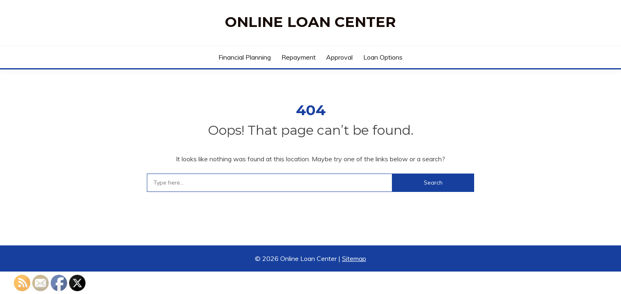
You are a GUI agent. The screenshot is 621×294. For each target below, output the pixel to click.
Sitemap (354, 258)
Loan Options (383, 57)
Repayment (298, 57)
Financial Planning (244, 57)
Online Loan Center (310, 22)
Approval (339, 57)
